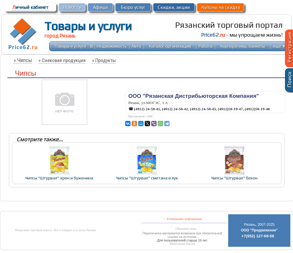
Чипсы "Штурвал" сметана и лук (147, 177)
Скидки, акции (174, 7)
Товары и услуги (88, 26)
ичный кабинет (30, 7)
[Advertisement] (134, 207)
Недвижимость (112, 45)
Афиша (100, 7)
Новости (72, 7)
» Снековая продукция (62, 60)
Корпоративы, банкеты (242, 45)
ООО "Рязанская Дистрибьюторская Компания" (193, 96)
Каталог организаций (170, 45)
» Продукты (104, 60)
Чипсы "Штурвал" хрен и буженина (59, 177)
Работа (205, 45)
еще (279, 45)
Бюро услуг (133, 7)
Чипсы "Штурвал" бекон (234, 177)
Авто (136, 45)
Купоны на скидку (220, 7)
